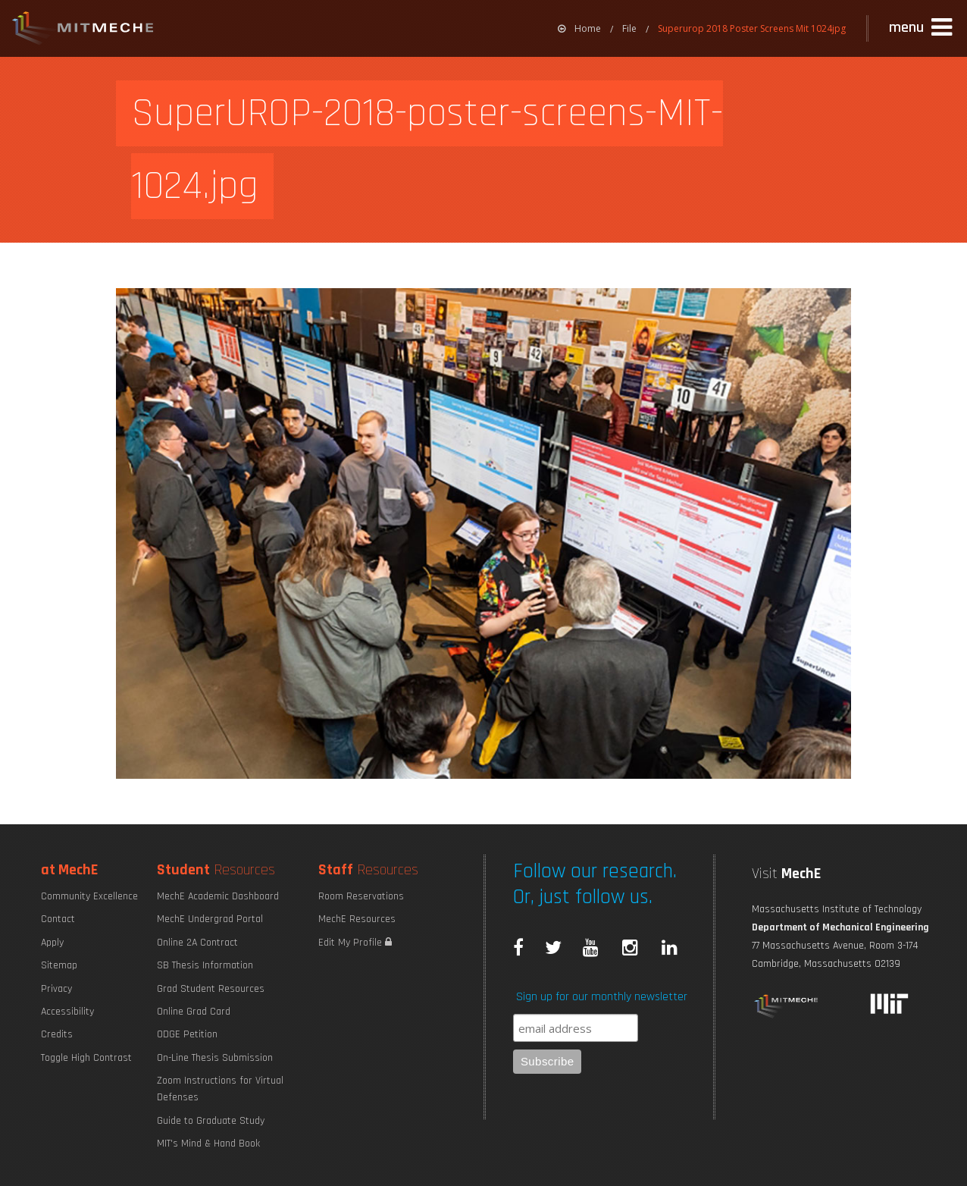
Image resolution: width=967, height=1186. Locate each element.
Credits (57, 1034)
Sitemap (59, 965)
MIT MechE (83, 30)
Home (579, 28)
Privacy (56, 989)
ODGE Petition (187, 1034)
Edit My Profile (355, 942)
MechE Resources (357, 919)
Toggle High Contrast (86, 1058)
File (629, 28)
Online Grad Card (193, 1011)
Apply (52, 942)
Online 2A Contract (197, 942)
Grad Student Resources (210, 989)
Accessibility (67, 1011)
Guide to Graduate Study (210, 1121)
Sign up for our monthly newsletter (601, 997)
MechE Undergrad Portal (210, 919)
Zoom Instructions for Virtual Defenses (220, 1089)
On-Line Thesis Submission (215, 1058)
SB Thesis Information (205, 965)
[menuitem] (579, 28)
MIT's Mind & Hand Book (208, 1143)
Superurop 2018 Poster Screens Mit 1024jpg (752, 28)
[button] (922, 28)
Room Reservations (361, 896)
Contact (58, 919)
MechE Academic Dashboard (218, 896)
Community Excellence (89, 896)
